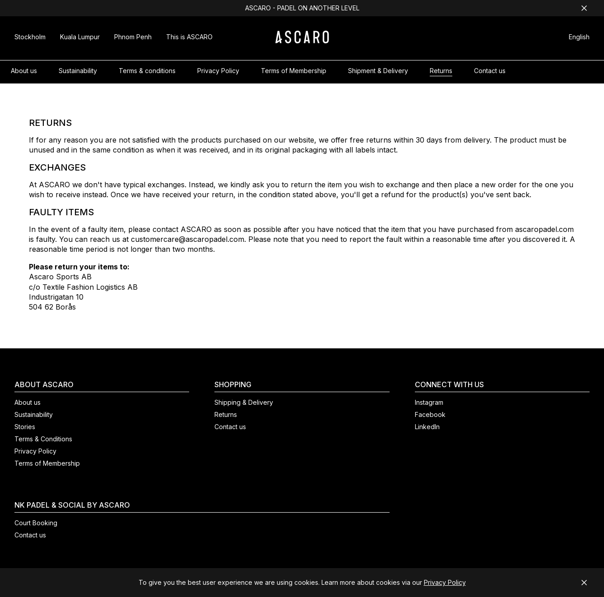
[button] (579, 38)
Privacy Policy (445, 582)
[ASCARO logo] (302, 41)
